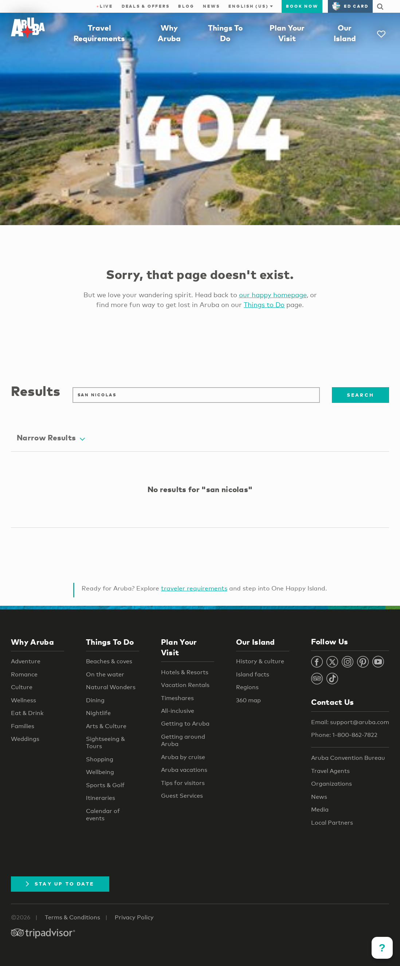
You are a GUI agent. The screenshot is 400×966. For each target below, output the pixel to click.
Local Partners (332, 822)
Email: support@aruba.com (350, 722)
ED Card (350, 6)
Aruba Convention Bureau (348, 757)
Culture (21, 687)
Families (22, 726)
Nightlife (98, 713)
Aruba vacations (184, 769)
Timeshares (177, 698)
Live (105, 6)
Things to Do (264, 305)
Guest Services (182, 795)
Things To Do (110, 642)
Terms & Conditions (72, 917)
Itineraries (100, 797)
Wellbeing (100, 772)
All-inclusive (177, 710)
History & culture (260, 661)
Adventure (25, 661)
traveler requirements (194, 588)
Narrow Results (51, 437)
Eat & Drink (27, 713)
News (211, 6)
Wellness (23, 700)
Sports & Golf (105, 785)
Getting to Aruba (185, 723)
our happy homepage (273, 295)
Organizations (331, 783)
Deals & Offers (146, 6)
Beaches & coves (109, 661)
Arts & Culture (106, 726)
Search (360, 395)
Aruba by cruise (183, 757)
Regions (247, 687)
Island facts (252, 674)
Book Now (302, 6)
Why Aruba (32, 642)
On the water (105, 674)
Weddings (25, 738)
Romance (24, 674)
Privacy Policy (134, 917)
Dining (95, 700)
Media (320, 809)
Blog (186, 6)
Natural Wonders (111, 687)
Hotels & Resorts (184, 672)
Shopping (99, 759)
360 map (248, 700)
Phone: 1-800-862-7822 (344, 734)
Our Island (255, 642)
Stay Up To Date (60, 884)
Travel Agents (330, 770)
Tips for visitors (183, 783)
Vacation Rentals (185, 685)
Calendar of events (103, 815)
